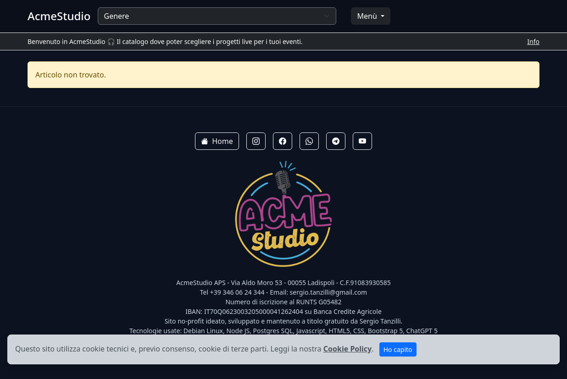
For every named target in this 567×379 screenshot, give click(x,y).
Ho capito (398, 349)
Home (217, 141)
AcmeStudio (59, 16)
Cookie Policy (347, 349)
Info (533, 41)
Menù (367, 16)
